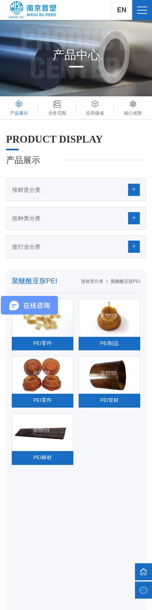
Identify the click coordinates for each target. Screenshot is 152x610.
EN (121, 10)
